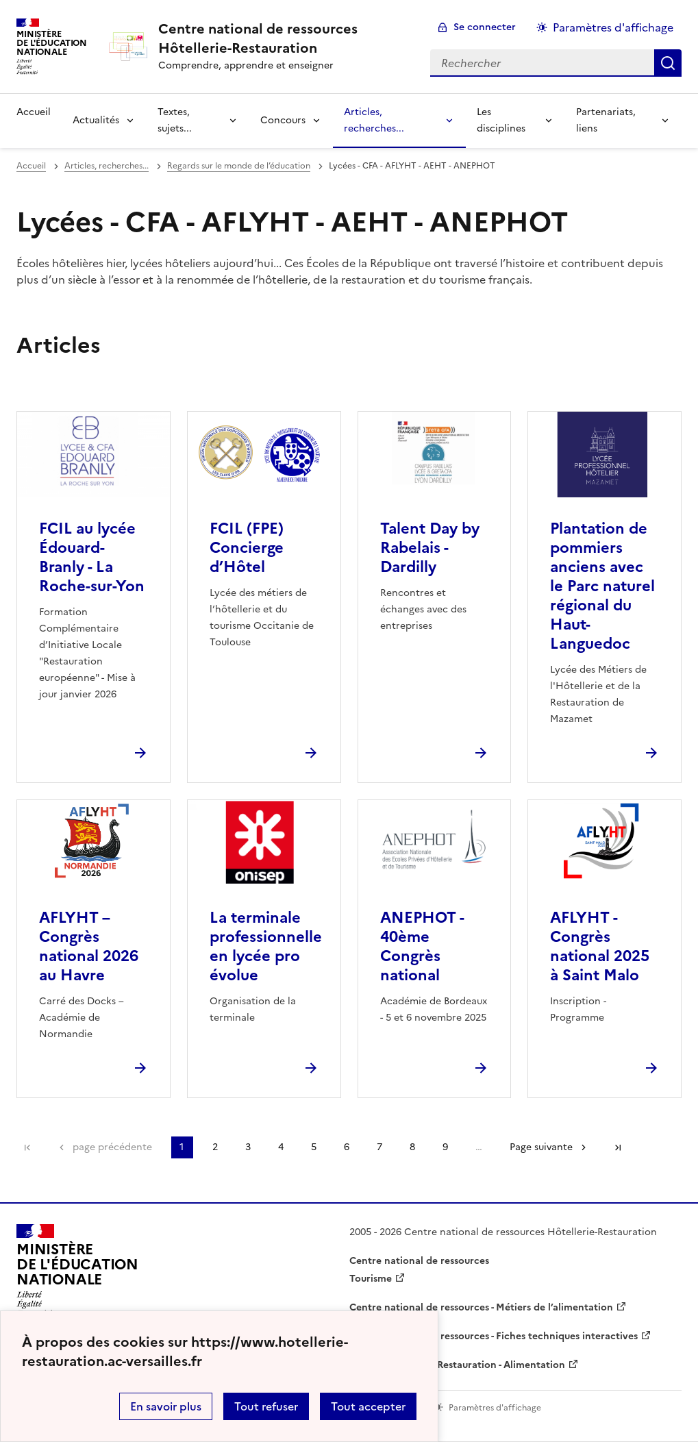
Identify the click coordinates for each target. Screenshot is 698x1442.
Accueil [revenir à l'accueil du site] (33, 112)
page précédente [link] (112, 1147)
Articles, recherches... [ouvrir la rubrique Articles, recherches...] (106, 166)
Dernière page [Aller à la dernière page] (618, 1147)
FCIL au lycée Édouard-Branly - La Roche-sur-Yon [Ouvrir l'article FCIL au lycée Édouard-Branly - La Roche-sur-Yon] (92, 557)
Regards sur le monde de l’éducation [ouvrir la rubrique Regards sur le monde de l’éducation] (238, 166)
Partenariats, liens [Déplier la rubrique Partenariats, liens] (606, 120)
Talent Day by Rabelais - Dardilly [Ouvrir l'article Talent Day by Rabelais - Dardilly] (429, 547)
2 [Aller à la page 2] (215, 1147)
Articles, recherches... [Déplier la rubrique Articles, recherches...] (374, 120)
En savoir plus (165, 1406)
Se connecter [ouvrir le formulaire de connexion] (484, 27)
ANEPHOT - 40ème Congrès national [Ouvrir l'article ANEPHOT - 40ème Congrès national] (422, 946)
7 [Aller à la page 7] (379, 1147)
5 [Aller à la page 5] (313, 1147)
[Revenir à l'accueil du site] (77, 1270)
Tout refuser (266, 1406)
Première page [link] (27, 1147)
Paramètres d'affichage (613, 27)
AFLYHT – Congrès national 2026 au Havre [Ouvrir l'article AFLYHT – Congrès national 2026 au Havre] (88, 946)
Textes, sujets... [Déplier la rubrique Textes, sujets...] (175, 120)
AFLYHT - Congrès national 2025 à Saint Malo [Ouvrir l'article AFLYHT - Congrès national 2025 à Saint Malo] (599, 946)
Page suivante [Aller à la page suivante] (541, 1147)
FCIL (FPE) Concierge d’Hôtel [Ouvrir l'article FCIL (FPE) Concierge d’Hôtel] (247, 547)
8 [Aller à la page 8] (412, 1147)
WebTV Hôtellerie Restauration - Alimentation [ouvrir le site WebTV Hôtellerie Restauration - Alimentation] (457, 1365)
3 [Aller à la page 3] (248, 1147)
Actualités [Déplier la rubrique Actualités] (96, 120)
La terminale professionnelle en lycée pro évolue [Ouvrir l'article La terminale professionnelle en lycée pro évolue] (266, 946)
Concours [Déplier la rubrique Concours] (283, 120)
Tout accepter (368, 1406)
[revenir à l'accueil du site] (283, 38)
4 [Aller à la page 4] (281, 1147)
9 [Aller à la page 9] (445, 1147)
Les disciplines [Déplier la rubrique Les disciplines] (501, 120)
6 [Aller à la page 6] (346, 1147)
